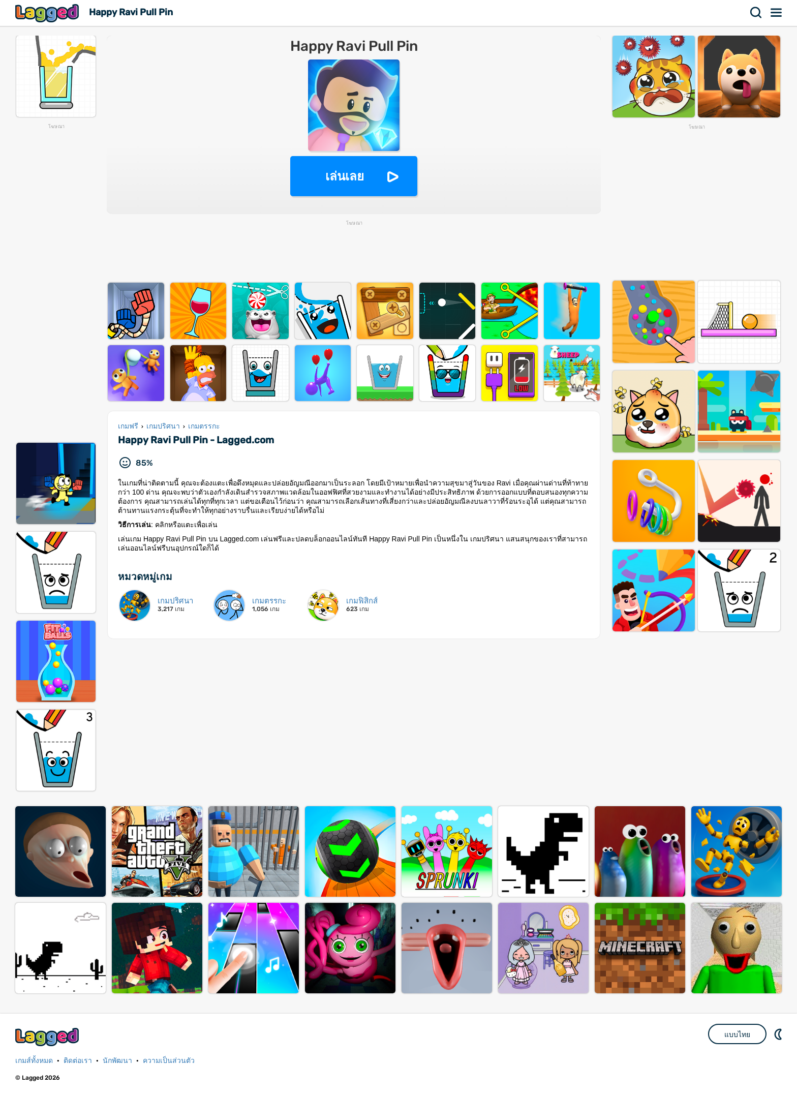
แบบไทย (737, 1034)
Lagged (48, 13)
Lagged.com (48, 1037)
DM (779, 1034)
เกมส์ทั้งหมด (34, 1060)
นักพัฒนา (117, 1060)
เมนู (777, 12)
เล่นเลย (344, 176)
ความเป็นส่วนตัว (169, 1060)
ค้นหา (756, 12)
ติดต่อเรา (78, 1060)
